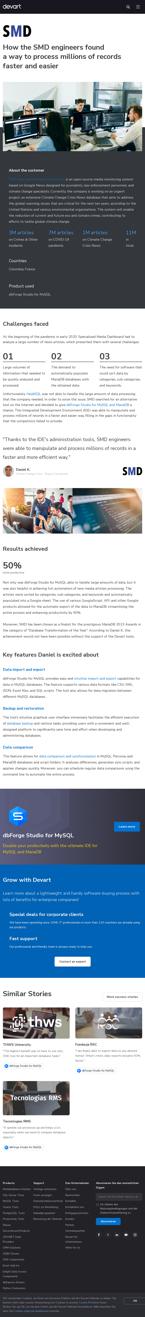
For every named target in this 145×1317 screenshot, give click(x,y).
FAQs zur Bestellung (45, 1207)
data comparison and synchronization (67, 756)
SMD (12, 179)
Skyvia (7, 1225)
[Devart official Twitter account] (108, 1235)
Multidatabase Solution (17, 1189)
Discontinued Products (16, 1231)
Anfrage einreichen (44, 1189)
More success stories (122, 997)
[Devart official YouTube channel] (126, 1235)
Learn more (127, 827)
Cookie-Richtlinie (89, 1302)
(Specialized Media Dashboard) (41, 179)
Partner (69, 1225)
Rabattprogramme (44, 1213)
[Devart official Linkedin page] (117, 1235)
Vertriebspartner (75, 1231)
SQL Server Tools (13, 1195)
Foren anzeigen (42, 1195)
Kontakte (70, 1201)
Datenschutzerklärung (113, 1213)
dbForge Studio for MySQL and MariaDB (97, 405)
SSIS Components (13, 1259)
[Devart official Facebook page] (99, 1235)
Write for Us (72, 1247)
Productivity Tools (13, 1219)
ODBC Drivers (11, 1253)
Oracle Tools (11, 1207)
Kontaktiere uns (74, 1207)
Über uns (70, 1189)
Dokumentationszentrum (48, 1201)
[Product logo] (18, 816)
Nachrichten (72, 1195)
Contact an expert (72, 962)
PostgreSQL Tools (14, 1213)
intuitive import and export (95, 678)
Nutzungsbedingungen (113, 1208)
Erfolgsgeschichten (76, 1213)
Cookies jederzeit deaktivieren (32, 1311)
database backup (20, 723)
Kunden (69, 1219)
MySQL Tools (11, 1201)
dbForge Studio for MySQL (30, 294)
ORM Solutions (12, 1247)
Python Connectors (14, 1288)
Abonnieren (108, 1221)
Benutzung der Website (47, 1219)
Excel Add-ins (11, 1265)
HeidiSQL (33, 394)
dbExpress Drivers (14, 1282)
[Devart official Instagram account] (135, 1235)
